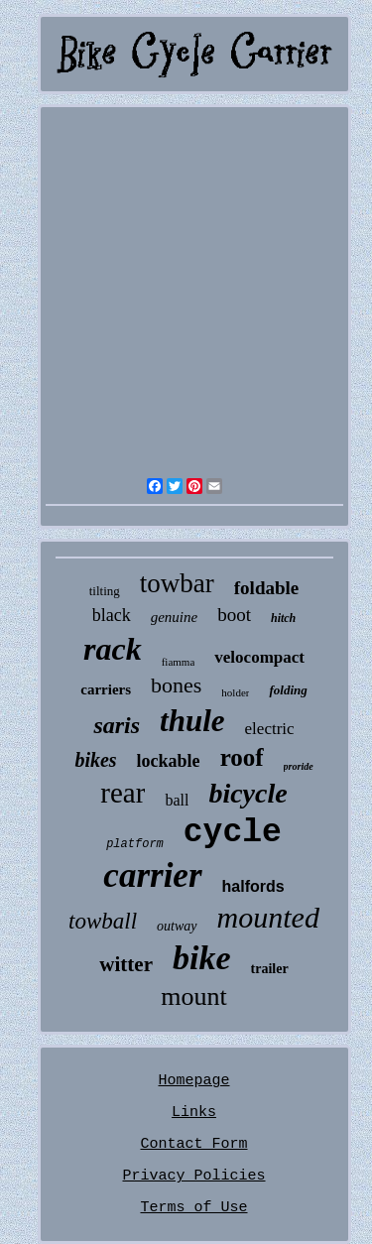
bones (176, 685)
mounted (268, 917)
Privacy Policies (193, 1176)
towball (102, 921)
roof (242, 757)
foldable (266, 587)
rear (122, 793)
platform (135, 844)
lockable (168, 761)
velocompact (259, 657)
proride (298, 766)
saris (116, 725)
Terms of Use (193, 1207)
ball (176, 800)
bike (202, 957)
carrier (152, 875)
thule (192, 720)
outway (176, 926)
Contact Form (193, 1144)
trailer (270, 968)
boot (234, 614)
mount (193, 996)
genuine (174, 617)
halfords (253, 886)
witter (126, 964)
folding (288, 690)
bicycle (247, 793)
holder (235, 692)
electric (270, 728)
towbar (177, 583)
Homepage (193, 1080)
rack (112, 649)
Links (194, 1112)
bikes (95, 760)
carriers (105, 689)
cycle (233, 832)
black (111, 615)
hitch (283, 618)
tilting (104, 590)
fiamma (178, 662)
